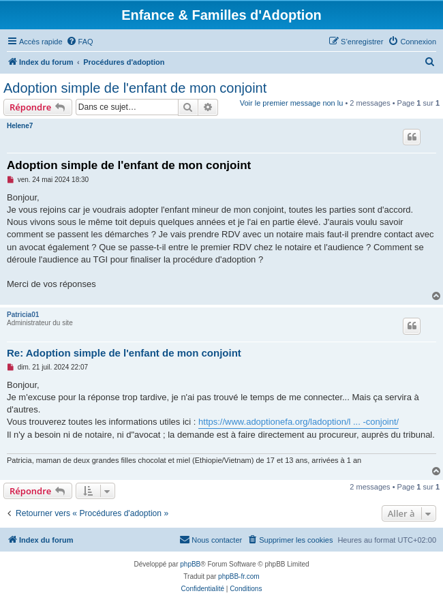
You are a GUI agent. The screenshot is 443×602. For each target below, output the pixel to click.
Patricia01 (23, 314)
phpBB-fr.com (239, 576)
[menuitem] (79, 41)
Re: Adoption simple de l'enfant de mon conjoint (124, 353)
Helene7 (20, 126)
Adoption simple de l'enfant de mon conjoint (134, 87)
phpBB (190, 564)
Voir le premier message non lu (291, 103)
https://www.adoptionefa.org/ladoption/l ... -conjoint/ (298, 422)
